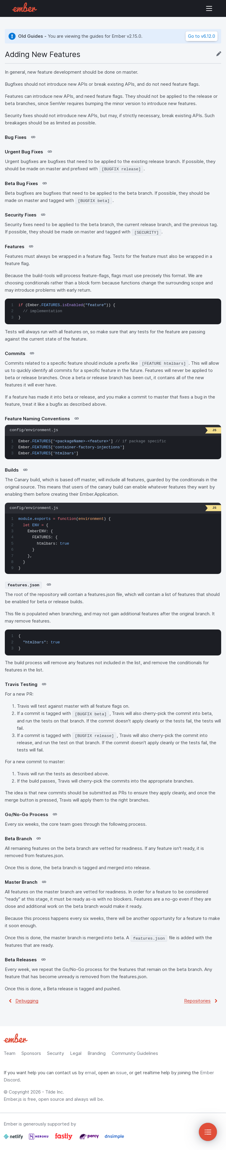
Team (9, 1053)
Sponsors (31, 1053)
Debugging (26, 1001)
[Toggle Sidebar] (208, 1132)
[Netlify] (14, 1139)
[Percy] (89, 1139)
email (90, 1072)
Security (55, 1053)
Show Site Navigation (209, 8)
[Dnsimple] (114, 1139)
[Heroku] (39, 1139)
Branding (97, 1053)
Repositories (197, 1001)
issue (121, 1072)
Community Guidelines (135, 1053)
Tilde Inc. (54, 1092)
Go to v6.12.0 (201, 36)
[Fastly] (64, 1139)
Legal (75, 1053)
